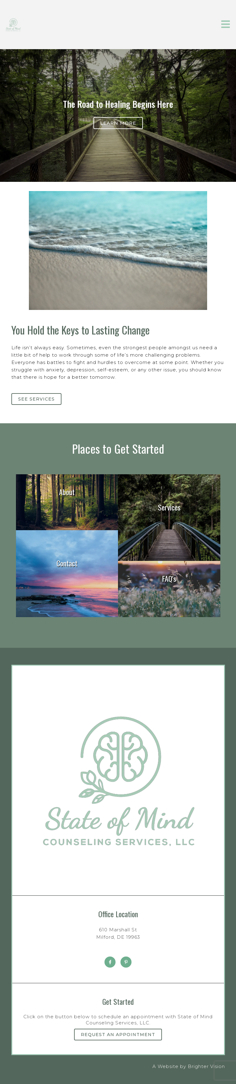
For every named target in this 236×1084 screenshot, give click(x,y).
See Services (36, 399)
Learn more (118, 123)
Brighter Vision (206, 1066)
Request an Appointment (118, 1034)
